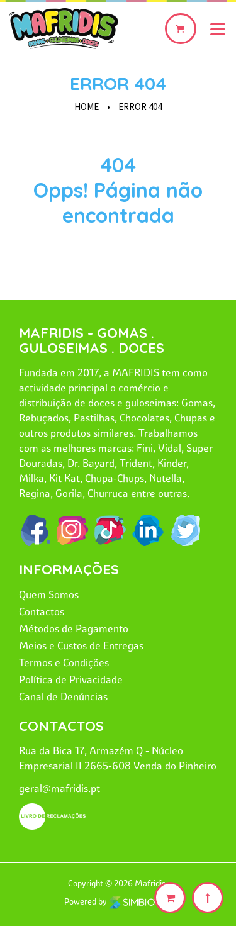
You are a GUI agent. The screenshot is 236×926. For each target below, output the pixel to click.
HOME (86, 107)
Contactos (41, 611)
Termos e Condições (64, 662)
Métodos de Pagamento (73, 628)
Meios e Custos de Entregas (81, 645)
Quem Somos (49, 594)
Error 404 (118, 83)
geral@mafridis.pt (59, 788)
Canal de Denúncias (63, 696)
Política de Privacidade (71, 679)
